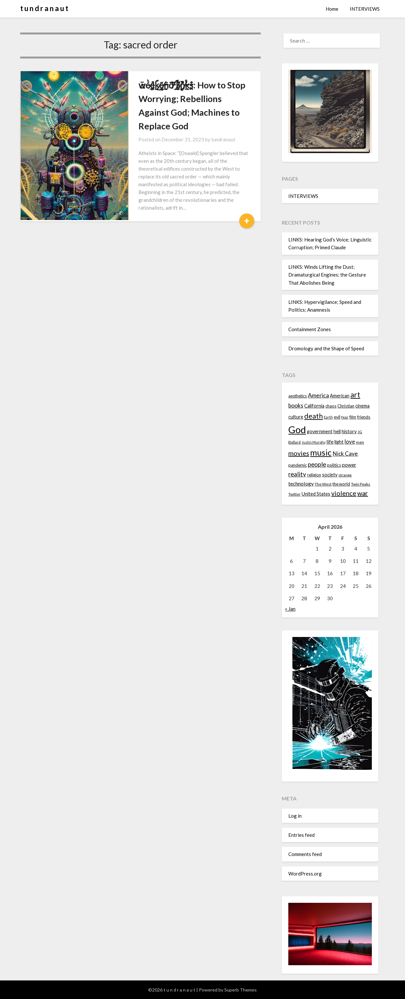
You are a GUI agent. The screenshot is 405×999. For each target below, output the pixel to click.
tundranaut (211, 126)
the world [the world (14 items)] (341, 484)
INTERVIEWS (365, 9)
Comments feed (305, 854)
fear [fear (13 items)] (344, 417)
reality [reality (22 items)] (297, 474)
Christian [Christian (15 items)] (345, 406)
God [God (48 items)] (297, 429)
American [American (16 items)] (339, 395)
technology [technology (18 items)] (301, 483)
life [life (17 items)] (329, 442)
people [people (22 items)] (317, 464)
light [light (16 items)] (339, 442)
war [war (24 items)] (362, 493)
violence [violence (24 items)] (343, 493)
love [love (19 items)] (350, 441)
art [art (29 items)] (355, 394)
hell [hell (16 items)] (337, 431)
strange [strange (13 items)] (345, 475)
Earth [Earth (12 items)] (328, 417)
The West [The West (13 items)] (323, 484)
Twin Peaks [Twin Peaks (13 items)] (360, 484)
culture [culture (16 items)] (295, 417)
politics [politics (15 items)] (334, 465)
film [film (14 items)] (352, 417)
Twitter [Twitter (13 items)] (294, 494)
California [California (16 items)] (314, 406)
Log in (295, 816)
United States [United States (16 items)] (316, 494)
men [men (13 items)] (360, 442)
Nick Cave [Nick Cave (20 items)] (345, 453)
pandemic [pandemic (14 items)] (297, 465)
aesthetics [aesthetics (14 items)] (297, 395)
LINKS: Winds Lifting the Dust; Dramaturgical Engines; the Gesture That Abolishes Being (327, 275)
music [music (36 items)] (321, 452)
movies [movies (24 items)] (298, 453)
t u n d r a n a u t (44, 8)
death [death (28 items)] (313, 415)
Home (332, 9)
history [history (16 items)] (349, 431)
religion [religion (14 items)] (314, 474)
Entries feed (301, 835)
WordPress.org (305, 873)
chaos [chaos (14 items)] (330, 406)
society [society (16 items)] (329, 474)
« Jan (290, 609)
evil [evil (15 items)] (337, 417)
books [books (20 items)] (295, 405)
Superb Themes (240, 990)
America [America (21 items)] (318, 395)
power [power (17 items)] (349, 465)
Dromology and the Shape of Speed (326, 348)
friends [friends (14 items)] (363, 417)
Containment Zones (309, 329)
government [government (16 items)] (320, 431)
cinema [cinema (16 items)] (362, 406)
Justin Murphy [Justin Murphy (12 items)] (313, 442)
